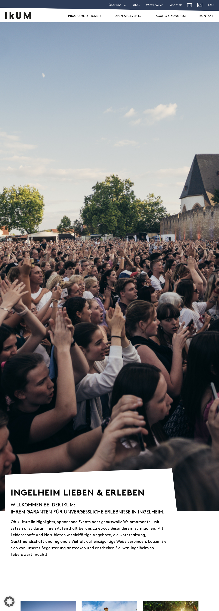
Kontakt (206, 16)
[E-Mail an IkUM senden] (200, 6)
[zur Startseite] (18, 15)
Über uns (115, 5)
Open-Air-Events (127, 16)
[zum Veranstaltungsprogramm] (189, 6)
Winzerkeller (154, 5)
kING (136, 5)
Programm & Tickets (85, 16)
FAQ (211, 5)
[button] (9, 601)
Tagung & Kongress (170, 16)
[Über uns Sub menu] (124, 5)
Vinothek (175, 5)
